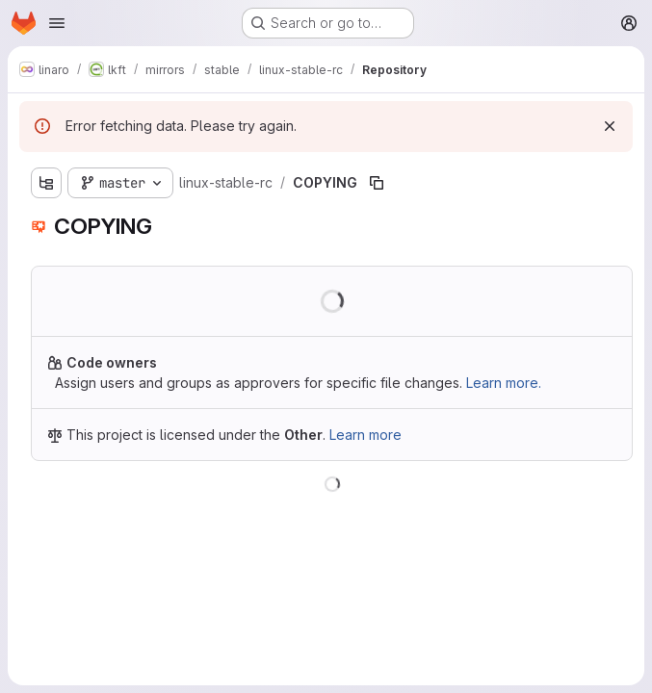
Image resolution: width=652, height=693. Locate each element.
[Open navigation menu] (56, 23)
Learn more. (503, 382)
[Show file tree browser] (46, 182)
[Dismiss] (609, 126)
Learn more (365, 434)
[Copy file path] (376, 182)
